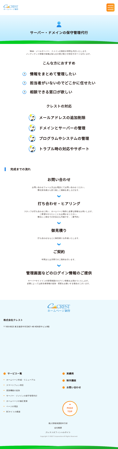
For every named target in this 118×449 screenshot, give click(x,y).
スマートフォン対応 (15, 385)
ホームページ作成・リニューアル (20, 380)
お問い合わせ (73, 387)
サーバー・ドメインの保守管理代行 (21, 396)
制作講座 (71, 380)
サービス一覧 (14, 373)
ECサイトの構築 (13, 412)
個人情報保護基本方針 (58, 423)
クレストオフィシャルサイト (58, 432)
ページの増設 (12, 406)
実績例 (70, 373)
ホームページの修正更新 (17, 401)
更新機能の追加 (13, 390)
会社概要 (58, 427)
